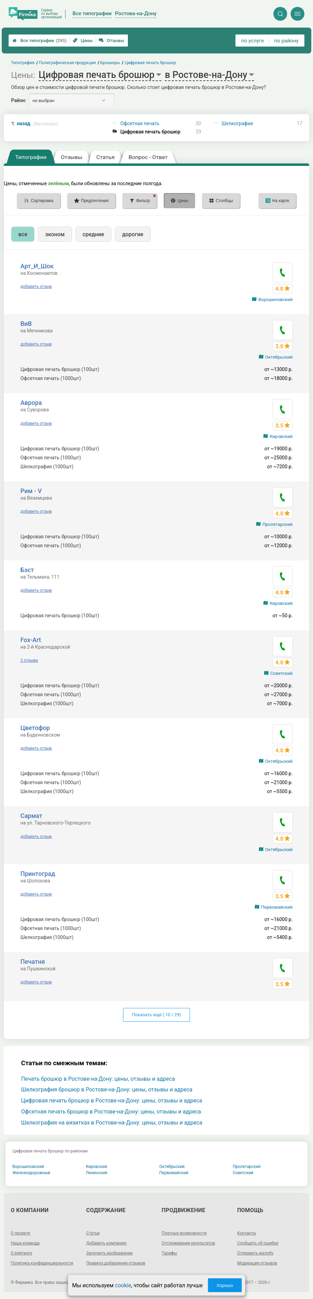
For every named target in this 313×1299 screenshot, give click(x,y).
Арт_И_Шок (36, 266)
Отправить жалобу (255, 1253)
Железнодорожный (31, 1172)
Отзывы (111, 40)
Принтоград (37, 873)
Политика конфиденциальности (42, 1263)
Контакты (246, 1233)
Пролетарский (277, 524)
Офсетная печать (139, 123)
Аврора (31, 402)
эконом (54, 234)
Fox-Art (30, 639)
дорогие (132, 234)
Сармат (31, 815)
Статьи (93, 1233)
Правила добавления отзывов (115, 1263)
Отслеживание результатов (188, 1243)
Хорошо (224, 1285)
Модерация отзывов (257, 1263)
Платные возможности (184, 1233)
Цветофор (35, 727)
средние (93, 234)
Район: (18, 100)
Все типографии (39, 40)
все (22, 234)
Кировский (281, 436)
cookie (123, 1285)
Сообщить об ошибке (257, 1243)
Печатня (32, 961)
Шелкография (237, 123)
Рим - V (31, 490)
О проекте (20, 1233)
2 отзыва (29, 660)
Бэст (27, 569)
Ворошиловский (275, 299)
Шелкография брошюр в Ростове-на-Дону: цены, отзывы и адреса (106, 1089)
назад (38, 123)
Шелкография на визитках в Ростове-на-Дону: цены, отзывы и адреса (111, 1122)
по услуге (252, 41)
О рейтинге (21, 1253)
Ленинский (96, 1172)
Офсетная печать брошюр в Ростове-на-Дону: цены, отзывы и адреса (111, 1111)
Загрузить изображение (109, 1253)
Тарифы (169, 1253)
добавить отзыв (36, 286)
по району (286, 41)
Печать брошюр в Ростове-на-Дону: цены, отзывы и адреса (98, 1079)
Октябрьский (279, 357)
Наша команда (25, 1243)
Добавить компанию (106, 1243)
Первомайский (276, 907)
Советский (281, 673)
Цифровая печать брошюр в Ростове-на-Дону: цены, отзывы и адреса (111, 1100)
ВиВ (26, 323)
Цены (83, 40)
